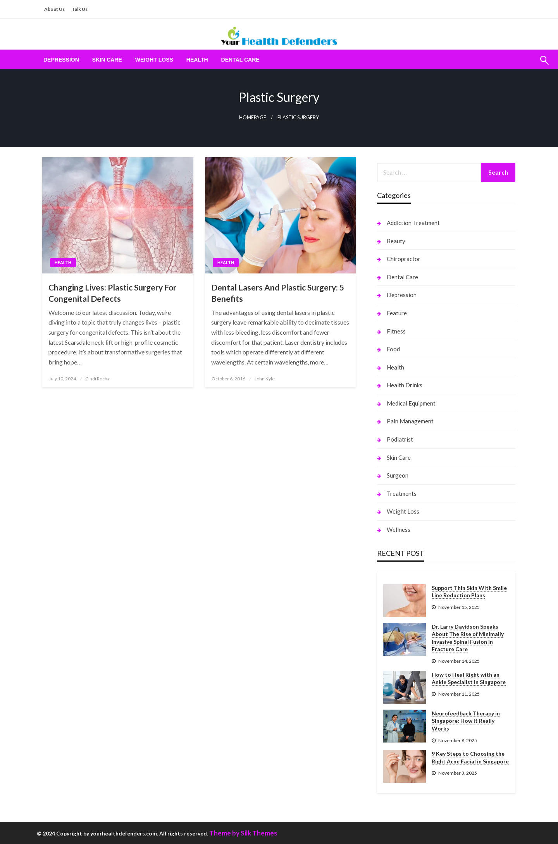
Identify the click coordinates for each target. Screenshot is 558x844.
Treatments (402, 493)
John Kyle (265, 379)
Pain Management (410, 421)
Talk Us (80, 9)
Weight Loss (154, 60)
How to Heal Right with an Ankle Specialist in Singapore (469, 678)
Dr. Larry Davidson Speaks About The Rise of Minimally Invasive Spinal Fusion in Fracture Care (468, 638)
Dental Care (240, 60)
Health (197, 60)
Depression (61, 60)
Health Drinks (404, 385)
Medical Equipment (411, 403)
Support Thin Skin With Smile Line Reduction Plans (469, 591)
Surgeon (397, 475)
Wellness (398, 529)
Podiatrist (400, 439)
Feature (397, 312)
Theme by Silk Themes (243, 833)
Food (393, 349)
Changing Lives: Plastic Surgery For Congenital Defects (112, 292)
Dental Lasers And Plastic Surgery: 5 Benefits (277, 292)
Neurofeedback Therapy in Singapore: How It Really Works (466, 721)
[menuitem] (61, 59)
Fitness (396, 331)
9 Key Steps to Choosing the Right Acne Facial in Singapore (470, 757)
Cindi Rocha (97, 379)
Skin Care (107, 60)
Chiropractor (403, 258)
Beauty (396, 240)
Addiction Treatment (413, 222)
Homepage (252, 117)
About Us (54, 9)
